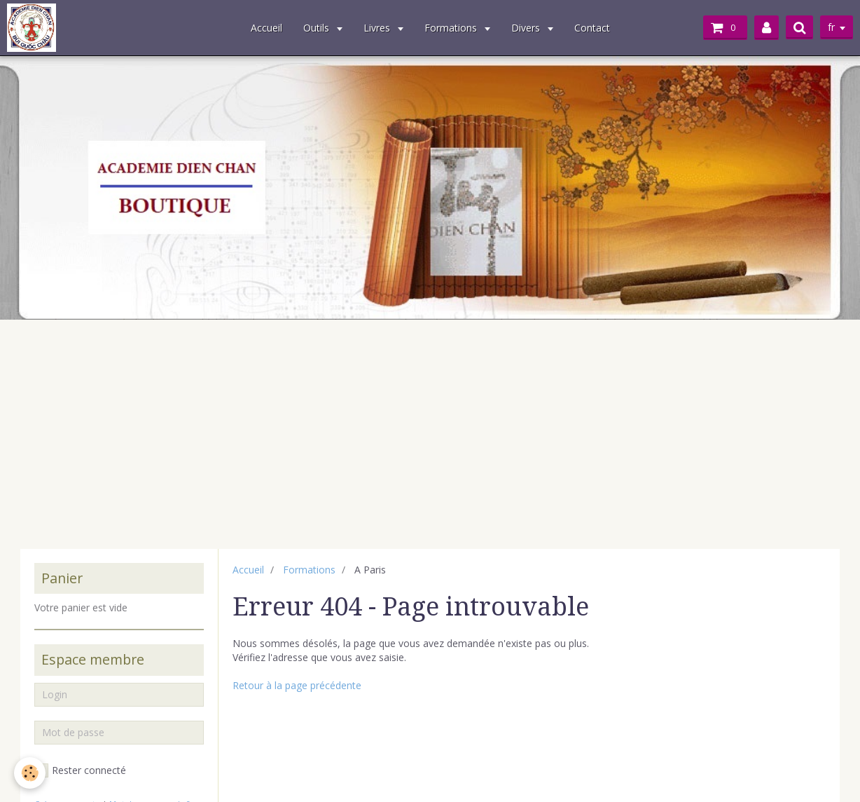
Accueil (266, 27)
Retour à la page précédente (297, 685)
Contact (592, 27)
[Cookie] (30, 773)
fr (831, 27)
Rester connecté (80, 770)
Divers (527, 27)
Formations (452, 27)
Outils (317, 27)
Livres (378, 27)
